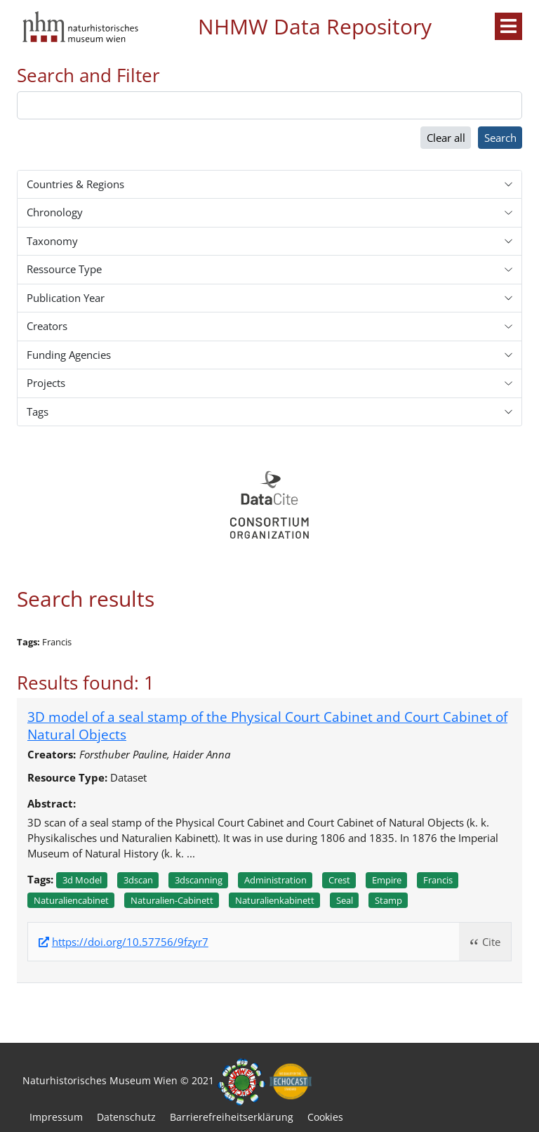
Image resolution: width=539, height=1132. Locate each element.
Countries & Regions (75, 184)
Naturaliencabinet (71, 900)
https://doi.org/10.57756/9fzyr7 (130, 942)
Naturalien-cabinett (172, 900)
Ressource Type (64, 269)
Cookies (325, 1117)
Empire (386, 880)
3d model (82, 880)
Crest (339, 880)
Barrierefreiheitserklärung (231, 1117)
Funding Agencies (69, 355)
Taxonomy (52, 241)
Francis (438, 880)
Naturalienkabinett (274, 900)
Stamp (388, 900)
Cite (491, 942)
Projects (46, 383)
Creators (47, 326)
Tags (37, 411)
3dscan (138, 880)
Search (500, 138)
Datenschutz (126, 1117)
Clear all (446, 138)
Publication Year (66, 298)
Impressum (56, 1117)
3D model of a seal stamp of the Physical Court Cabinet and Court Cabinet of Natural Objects (267, 725)
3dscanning (198, 880)
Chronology (55, 212)
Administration (275, 880)
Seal (344, 900)
